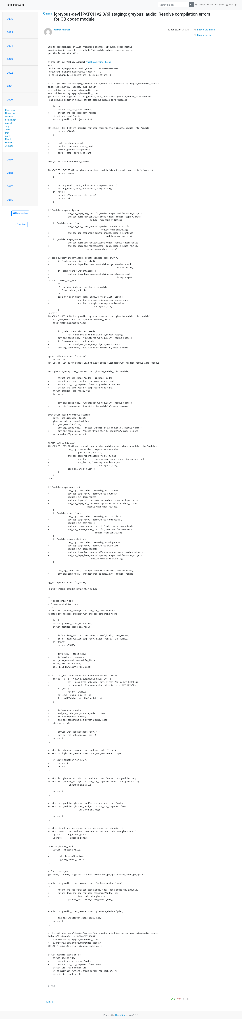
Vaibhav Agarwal (62, 29)
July (7, 126)
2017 (10, 186)
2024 (10, 45)
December (10, 110)
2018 (10, 173)
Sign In (219, 4)
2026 (10, 18)
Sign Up (231, 4)
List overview (20, 213)
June (7, 129)
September (10, 120)
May (7, 133)
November (10, 113)
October (9, 116)
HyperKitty (120, 1015)
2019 (10, 159)
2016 (10, 199)
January (9, 146)
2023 (10, 59)
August (8, 123)
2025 (10, 32)
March (8, 139)
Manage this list (204, 4)
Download (20, 224)
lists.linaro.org (15, 4)
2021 (10, 86)
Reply (50, 1002)
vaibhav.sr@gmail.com (98, 61)
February (9, 142)
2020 (10, 99)
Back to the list (202, 35)
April (7, 136)
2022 (10, 72)
